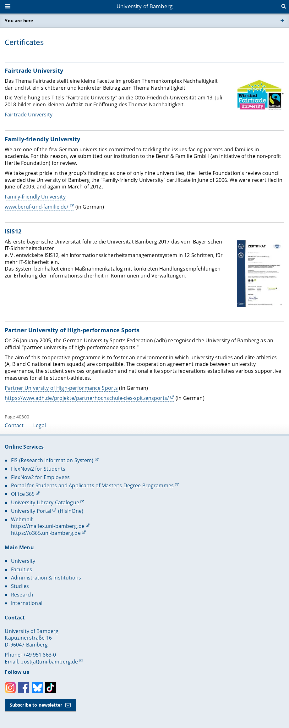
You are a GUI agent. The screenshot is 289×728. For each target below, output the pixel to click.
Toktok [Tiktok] (50, 687)
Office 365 (23, 493)
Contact (14, 425)
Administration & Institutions (46, 577)
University (23, 560)
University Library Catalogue (45, 502)
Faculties (21, 569)
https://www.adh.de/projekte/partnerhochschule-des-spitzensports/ (87, 398)
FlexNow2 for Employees (40, 477)
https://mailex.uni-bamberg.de (48, 526)
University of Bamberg (144, 6)
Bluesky (37, 687)
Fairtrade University (28, 114)
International (26, 603)
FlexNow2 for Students (38, 468)
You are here (19, 21)
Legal (39, 425)
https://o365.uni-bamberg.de (46, 532)
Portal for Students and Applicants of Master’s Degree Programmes (92, 485)
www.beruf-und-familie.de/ (37, 206)
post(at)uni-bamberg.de (49, 661)
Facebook (23, 687)
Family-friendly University (35, 196)
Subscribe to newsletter (36, 705)
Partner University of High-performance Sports (61, 387)
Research (22, 594)
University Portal (31, 510)
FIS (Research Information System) (52, 460)
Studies (20, 586)
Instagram (10, 687)
